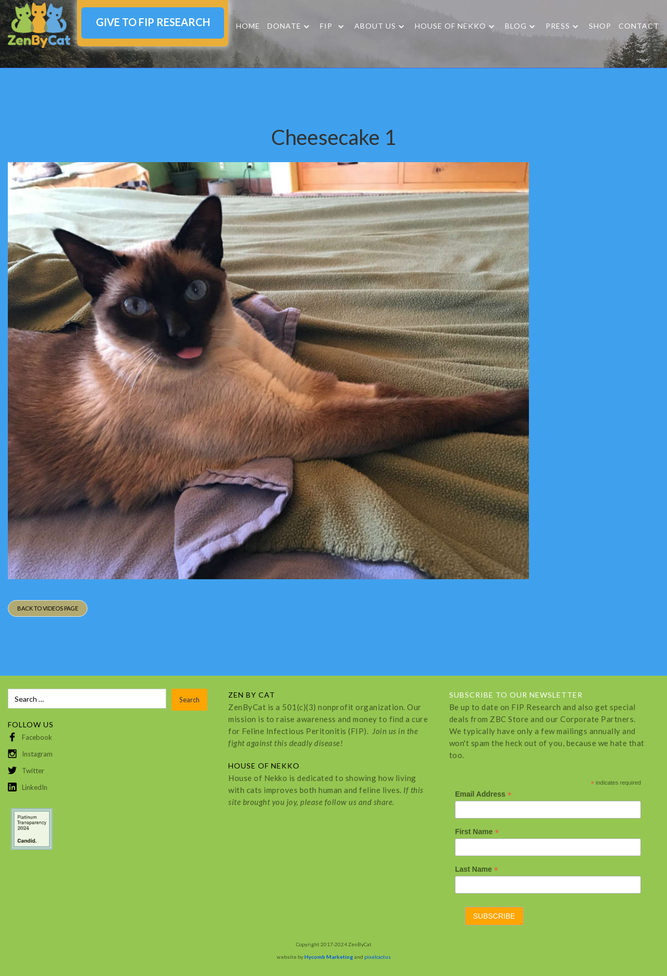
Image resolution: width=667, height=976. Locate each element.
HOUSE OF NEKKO (450, 26)
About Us (375, 26)
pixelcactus (377, 957)
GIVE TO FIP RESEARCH (153, 22)
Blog (516, 26)
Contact (639, 25)
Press (558, 26)
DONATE (284, 26)
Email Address (483, 794)
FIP (326, 26)
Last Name (476, 869)
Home (248, 25)
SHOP (600, 25)
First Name (477, 832)
